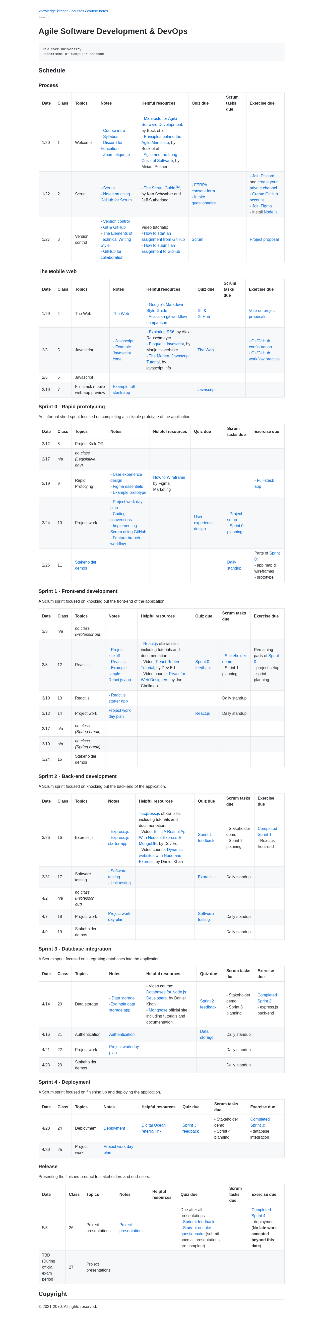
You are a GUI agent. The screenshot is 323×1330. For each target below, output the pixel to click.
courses (78, 11)
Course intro (114, 130)
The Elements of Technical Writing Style (116, 239)
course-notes (97, 11)
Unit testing (121, 883)
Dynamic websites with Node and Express (160, 855)
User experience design (204, 523)
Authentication (122, 1034)
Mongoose (158, 1010)
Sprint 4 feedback (198, 1222)
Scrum (109, 188)
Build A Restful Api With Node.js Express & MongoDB (162, 837)
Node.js (270, 212)
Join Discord (263, 176)
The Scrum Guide (162, 188)
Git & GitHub (114, 227)
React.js (118, 662)
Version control (116, 221)
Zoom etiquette (116, 154)
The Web (121, 313)
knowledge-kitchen (54, 11)
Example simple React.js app (120, 674)
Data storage (123, 998)
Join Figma (262, 206)
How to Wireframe (169, 477)
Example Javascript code (122, 353)
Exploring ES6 (161, 332)
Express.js (120, 831)
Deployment (114, 1128)
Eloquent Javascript (166, 344)
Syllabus (110, 136)
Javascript (124, 341)
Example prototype (129, 492)
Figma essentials (128, 486)
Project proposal (264, 239)
